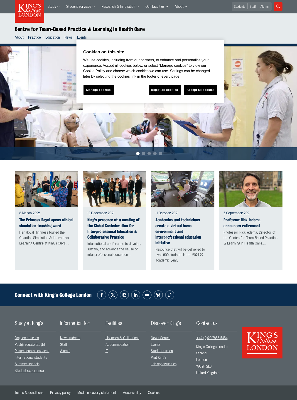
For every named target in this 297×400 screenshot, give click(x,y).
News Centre (160, 338)
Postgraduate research (32, 351)
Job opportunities (164, 364)
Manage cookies (98, 89)
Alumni (264, 6)
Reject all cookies (164, 89)
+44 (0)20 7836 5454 (212, 338)
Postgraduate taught (30, 344)
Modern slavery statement (96, 393)
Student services (78, 6)
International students (31, 357)
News (68, 37)
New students (70, 338)
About (179, 6)
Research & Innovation (118, 6)
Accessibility (132, 393)
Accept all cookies (200, 89)
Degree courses (27, 338)
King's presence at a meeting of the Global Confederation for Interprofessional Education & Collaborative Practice (113, 228)
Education (52, 37)
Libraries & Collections (122, 338)
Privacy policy (60, 393)
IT (107, 351)
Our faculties (154, 6)
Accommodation (118, 344)
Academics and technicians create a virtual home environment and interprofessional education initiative (178, 231)
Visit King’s (158, 357)
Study (52, 6)
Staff (253, 6)
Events (82, 37)
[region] (150, 71)
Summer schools (27, 364)
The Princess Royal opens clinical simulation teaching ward (46, 222)
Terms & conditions (29, 393)
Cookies (154, 393)
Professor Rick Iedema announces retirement (241, 222)
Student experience (29, 371)
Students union (162, 351)
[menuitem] (53, 6)
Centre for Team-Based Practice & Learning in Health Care (80, 29)
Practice (34, 37)
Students (239, 6)
